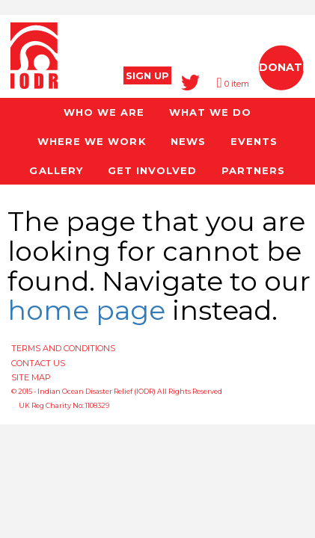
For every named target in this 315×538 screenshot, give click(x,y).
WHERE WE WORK (91, 141)
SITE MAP (31, 377)
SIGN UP (147, 75)
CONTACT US (38, 363)
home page (86, 310)
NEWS (188, 141)
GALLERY (55, 170)
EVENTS (254, 141)
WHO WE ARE (104, 112)
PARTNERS (253, 170)
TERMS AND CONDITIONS (63, 348)
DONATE (284, 67)
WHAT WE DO (210, 112)
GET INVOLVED (152, 170)
